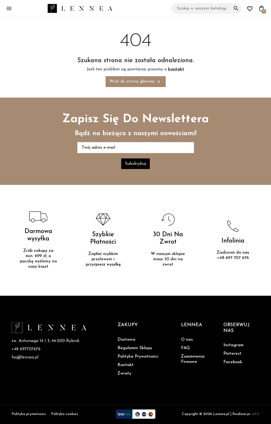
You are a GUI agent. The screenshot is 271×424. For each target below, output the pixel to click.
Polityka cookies (64, 414)
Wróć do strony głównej (135, 82)
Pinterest (232, 354)
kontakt (176, 69)
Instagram (233, 345)
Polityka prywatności (29, 414)
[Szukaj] (206, 8)
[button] (10, 8)
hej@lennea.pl (25, 358)
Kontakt (126, 365)
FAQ (185, 348)
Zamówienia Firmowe (193, 359)
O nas (187, 340)
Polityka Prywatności (138, 356)
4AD (255, 414)
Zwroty (124, 373)
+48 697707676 (26, 349)
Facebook (232, 362)
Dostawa (126, 340)
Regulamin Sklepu (135, 348)
